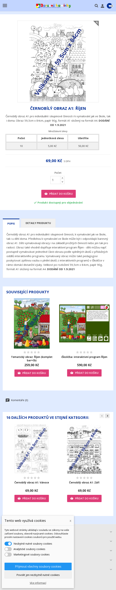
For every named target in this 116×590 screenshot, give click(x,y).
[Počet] (55, 180)
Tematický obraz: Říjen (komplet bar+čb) (31, 358)
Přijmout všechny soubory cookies (38, 566)
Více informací (38, 583)
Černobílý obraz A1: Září (84, 482)
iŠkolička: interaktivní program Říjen (84, 357)
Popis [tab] (11, 223)
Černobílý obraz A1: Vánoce (31, 482)
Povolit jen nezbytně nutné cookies (38, 575)
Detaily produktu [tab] (38, 223)
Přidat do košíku (58, 194)
